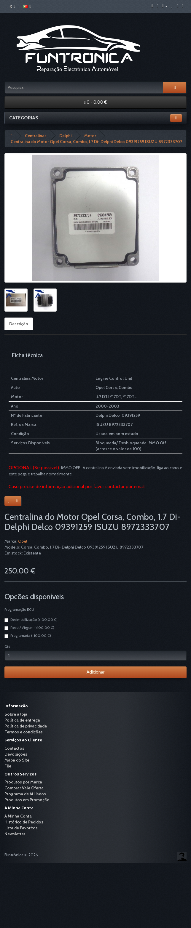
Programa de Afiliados (25, 793)
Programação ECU (19, 609)
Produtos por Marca (23, 782)
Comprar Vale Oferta (24, 788)
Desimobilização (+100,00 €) (31, 619)
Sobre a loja (15, 714)
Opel (22, 541)
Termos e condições (23, 732)
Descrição (18, 323)
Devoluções (15, 754)
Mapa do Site (16, 760)
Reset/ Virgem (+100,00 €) (29, 627)
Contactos (14, 748)
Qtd (7, 646)
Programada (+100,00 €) (27, 635)
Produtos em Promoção (27, 799)
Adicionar (95, 672)
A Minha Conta (18, 816)
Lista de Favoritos (21, 828)
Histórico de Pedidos (23, 822)
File (7, 766)
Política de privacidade (25, 726)
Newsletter (14, 833)
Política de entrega (22, 720)
